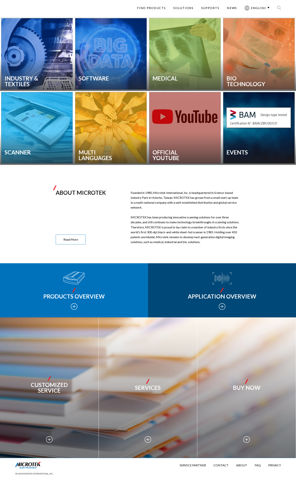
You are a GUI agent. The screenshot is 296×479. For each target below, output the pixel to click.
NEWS (232, 8)
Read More (70, 239)
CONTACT (221, 465)
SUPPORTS (210, 8)
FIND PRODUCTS (151, 8)
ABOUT (241, 465)
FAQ (258, 465)
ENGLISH (255, 8)
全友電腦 (29, 8)
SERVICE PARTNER (193, 465)
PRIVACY (274, 465)
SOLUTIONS (183, 8)
